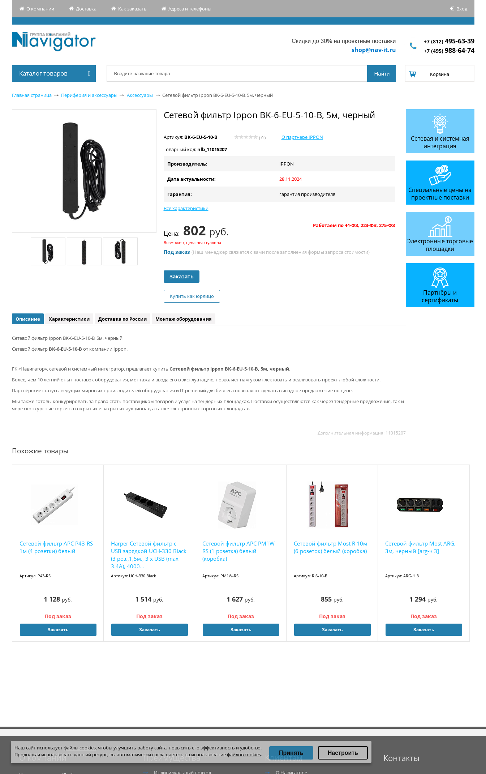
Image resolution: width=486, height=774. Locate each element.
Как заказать (132, 8)
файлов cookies (244, 754)
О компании (40, 8)
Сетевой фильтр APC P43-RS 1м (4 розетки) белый (56, 547)
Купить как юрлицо (192, 296)
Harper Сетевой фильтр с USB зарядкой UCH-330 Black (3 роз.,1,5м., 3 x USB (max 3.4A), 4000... (148, 555)
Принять (291, 753)
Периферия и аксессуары (89, 95)
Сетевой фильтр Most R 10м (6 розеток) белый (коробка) (330, 547)
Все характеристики (186, 208)
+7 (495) (449, 50)
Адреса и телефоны (189, 8)
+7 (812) (449, 41)
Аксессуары (140, 95)
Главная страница (32, 95)
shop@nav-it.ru (374, 50)
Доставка (86, 8)
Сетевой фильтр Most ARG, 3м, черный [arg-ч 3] (420, 547)
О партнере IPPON (302, 137)
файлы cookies (80, 747)
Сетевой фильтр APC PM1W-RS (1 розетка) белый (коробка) (239, 551)
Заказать (181, 276)
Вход (461, 8)
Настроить (343, 753)
